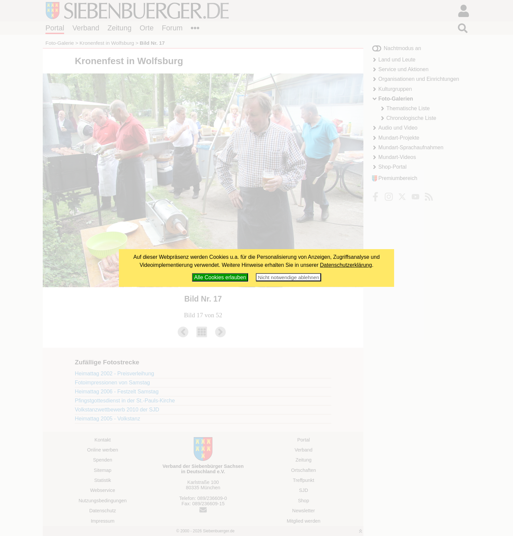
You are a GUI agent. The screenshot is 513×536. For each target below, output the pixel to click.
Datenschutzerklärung (346, 265)
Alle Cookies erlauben (220, 277)
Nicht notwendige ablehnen (288, 277)
